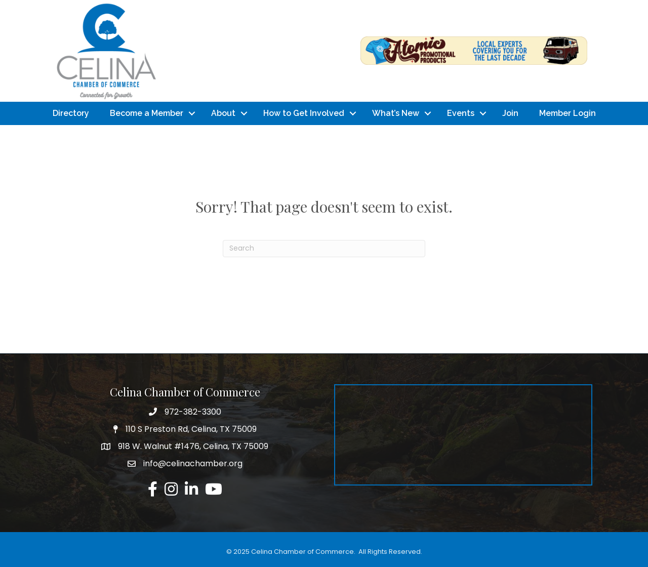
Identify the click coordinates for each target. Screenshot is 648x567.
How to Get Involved (303, 113)
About (223, 113)
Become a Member (146, 113)
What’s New (395, 113)
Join (510, 113)
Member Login (567, 113)
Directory (71, 113)
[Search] (324, 248)
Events (460, 113)
